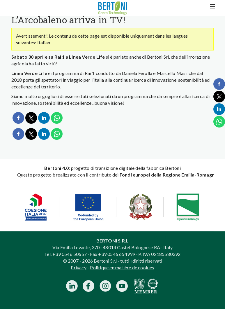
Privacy (78, 267)
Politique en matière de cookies (122, 267)
